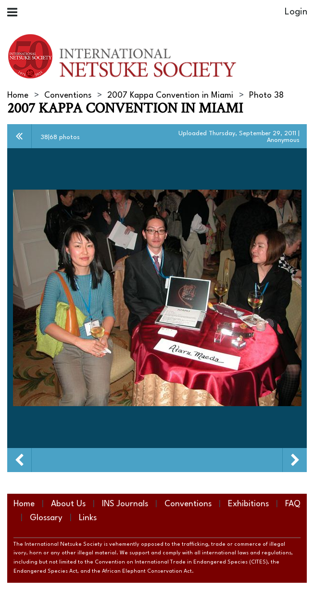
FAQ (293, 504)
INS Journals (125, 504)
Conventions (67, 95)
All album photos (19, 136)
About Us (68, 504)
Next (295, 460)
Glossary (46, 518)
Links (88, 518)
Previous (19, 460)
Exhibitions (248, 504)
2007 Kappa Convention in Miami (170, 95)
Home (17, 95)
